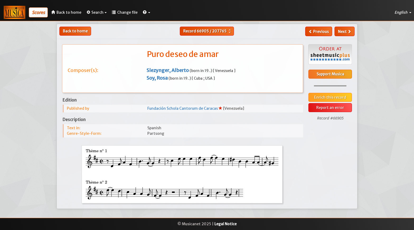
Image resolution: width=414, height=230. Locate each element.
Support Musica (330, 74)
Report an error (330, 107)
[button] (146, 12)
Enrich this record (330, 97)
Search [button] (97, 12)
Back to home (75, 31)
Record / (207, 31)
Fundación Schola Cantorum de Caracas (183, 108)
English (402, 12)
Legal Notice (225, 224)
